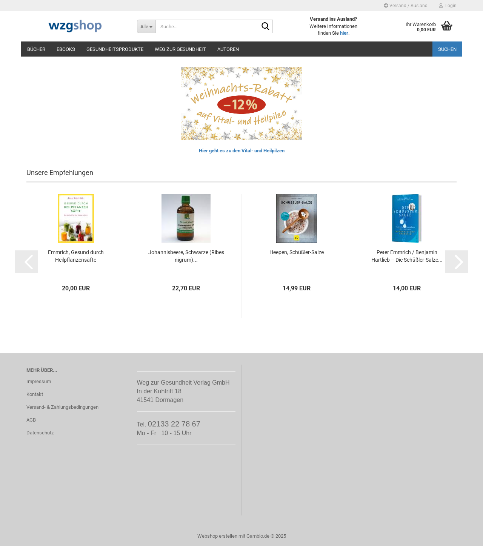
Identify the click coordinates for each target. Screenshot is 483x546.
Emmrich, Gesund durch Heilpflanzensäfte (76, 256)
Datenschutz (40, 433)
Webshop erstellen (217, 536)
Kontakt (34, 394)
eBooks (66, 49)
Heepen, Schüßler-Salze (296, 252)
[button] (26, 261)
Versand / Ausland (406, 5)
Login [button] (448, 5)
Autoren (228, 49)
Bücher (36, 49)
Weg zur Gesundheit (180, 49)
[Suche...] (146, 26)
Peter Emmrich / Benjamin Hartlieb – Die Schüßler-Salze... (407, 256)
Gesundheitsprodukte (114, 49)
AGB (31, 420)
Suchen (447, 49)
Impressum (38, 381)
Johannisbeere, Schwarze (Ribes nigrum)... (186, 256)
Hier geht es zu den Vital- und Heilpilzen (242, 150)
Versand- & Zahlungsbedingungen (62, 407)
